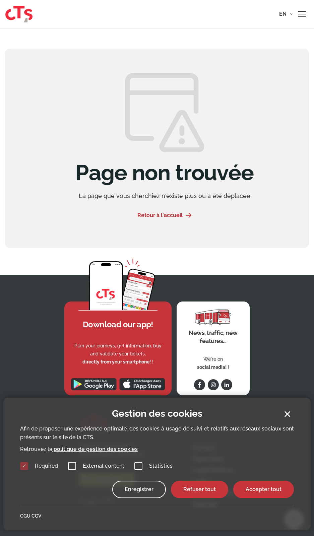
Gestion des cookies (157, 413)
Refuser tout (199, 489)
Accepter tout (263, 489)
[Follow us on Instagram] (213, 384)
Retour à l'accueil (160, 215)
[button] (285, 14)
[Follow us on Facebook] (199, 384)
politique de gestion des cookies (95, 449)
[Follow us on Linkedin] (226, 384)
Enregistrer (139, 489)
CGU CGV (30, 516)
